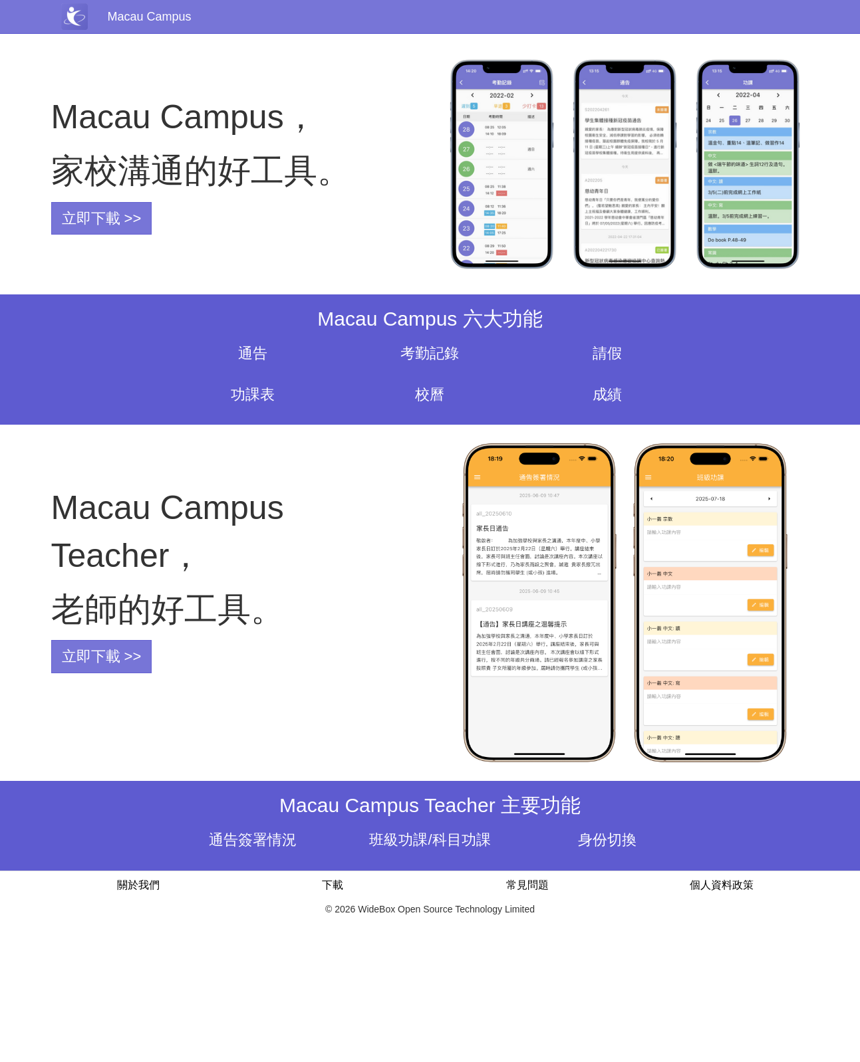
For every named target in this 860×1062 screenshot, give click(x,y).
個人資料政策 (722, 885)
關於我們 (138, 885)
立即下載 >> (102, 218)
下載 (332, 885)
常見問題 (527, 885)
